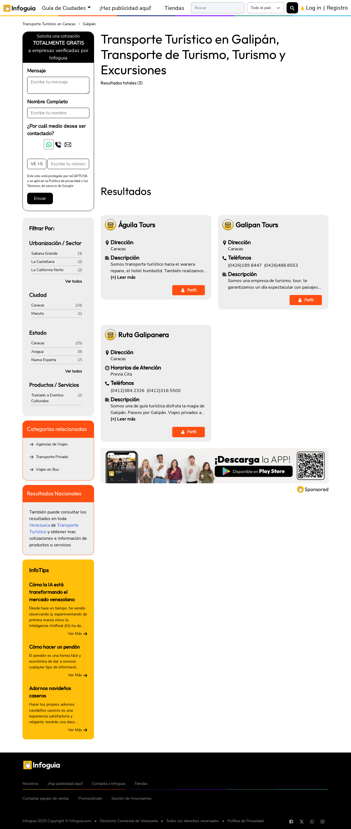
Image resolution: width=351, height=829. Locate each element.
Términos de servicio (42, 186)
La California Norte (47, 269)
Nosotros (30, 783)
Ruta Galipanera (143, 335)
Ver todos (73, 281)
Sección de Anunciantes (131, 798)
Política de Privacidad (246, 821)
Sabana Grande (44, 253)
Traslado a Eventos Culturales (47, 398)
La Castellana (42, 261)
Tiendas (174, 8)
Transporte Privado (52, 456)
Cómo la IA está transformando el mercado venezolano (52, 592)
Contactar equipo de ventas (45, 798)
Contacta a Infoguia (108, 783)
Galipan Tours (257, 225)
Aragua (37, 351)
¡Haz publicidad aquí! (125, 8)
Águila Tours (136, 225)
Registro (337, 8)
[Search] (218, 7)
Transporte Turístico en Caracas (49, 24)
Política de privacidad (64, 181)
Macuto (37, 313)
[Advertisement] (215, 131)
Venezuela (39, 525)
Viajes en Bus (47, 469)
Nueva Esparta (43, 359)
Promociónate (90, 798)
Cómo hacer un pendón (54, 647)
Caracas (37, 305)
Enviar (40, 198)
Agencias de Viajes (52, 444)
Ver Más (77, 633)
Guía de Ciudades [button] (64, 8)
